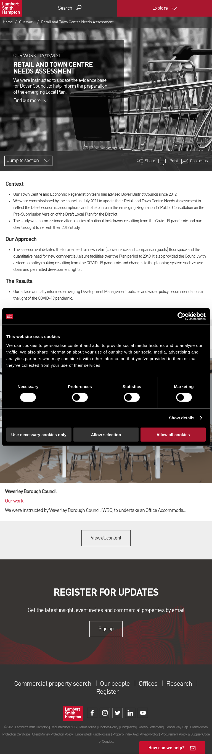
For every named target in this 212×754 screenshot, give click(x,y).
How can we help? (167, 747)
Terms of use (87, 727)
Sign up (106, 629)
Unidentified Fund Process (92, 734)
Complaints (128, 727)
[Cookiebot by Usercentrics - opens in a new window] (181, 316)
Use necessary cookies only (39, 434)
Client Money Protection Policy (52, 734)
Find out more (30, 100)
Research (179, 684)
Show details (182, 417)
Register (107, 692)
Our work (27, 22)
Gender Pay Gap (176, 727)
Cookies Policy (108, 727)
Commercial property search (52, 684)
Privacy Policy (149, 734)
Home (8, 22)
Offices (148, 684)
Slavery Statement (150, 727)
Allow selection (106, 434)
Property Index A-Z (124, 734)
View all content (106, 538)
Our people (114, 684)
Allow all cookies (173, 434)
